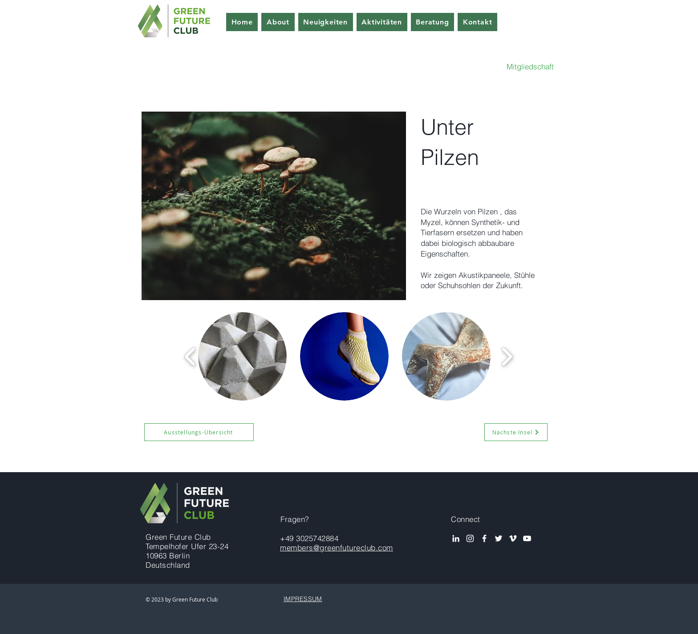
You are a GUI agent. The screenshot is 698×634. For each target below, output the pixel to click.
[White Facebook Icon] (484, 538)
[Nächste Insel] (516, 432)
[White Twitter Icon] (498, 538)
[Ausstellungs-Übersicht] (199, 432)
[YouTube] (527, 538)
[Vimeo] (513, 538)
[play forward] (507, 356)
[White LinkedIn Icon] (456, 538)
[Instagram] (470, 538)
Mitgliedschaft (530, 66)
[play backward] (190, 356)
